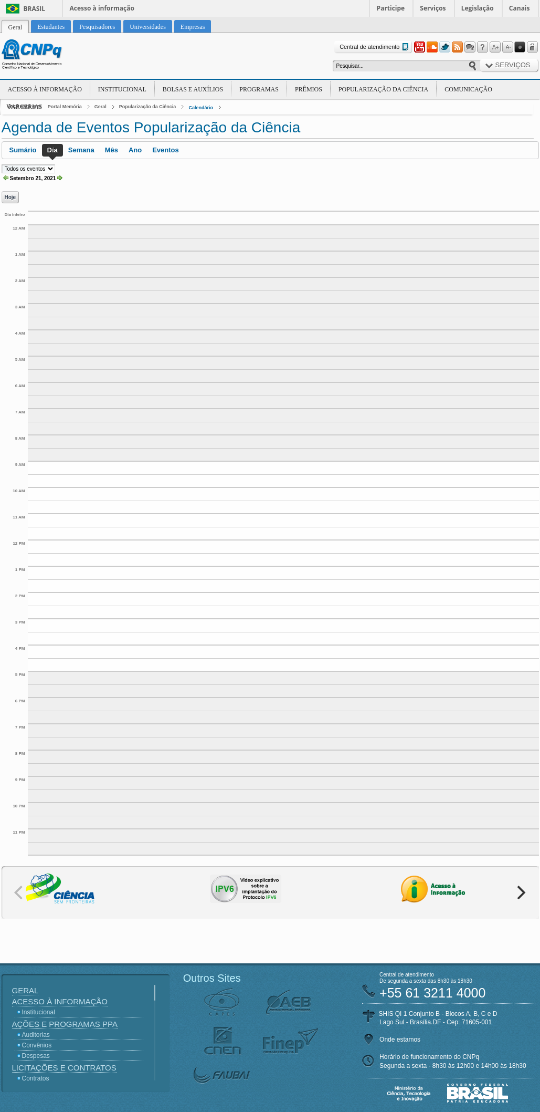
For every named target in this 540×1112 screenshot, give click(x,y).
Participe (391, 8)
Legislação (477, 8)
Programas (259, 89)
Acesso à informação (102, 8)
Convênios (37, 1045)
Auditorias (36, 1034)
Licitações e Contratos (64, 1067)
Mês (111, 150)
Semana (81, 150)
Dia (52, 150)
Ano (135, 150)
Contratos (35, 1078)
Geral (100, 106)
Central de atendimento (375, 47)
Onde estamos (399, 1039)
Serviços (433, 8)
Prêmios (308, 89)
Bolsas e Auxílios (193, 89)
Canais (519, 8)
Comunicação (468, 89)
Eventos (165, 150)
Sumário (23, 150)
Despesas (36, 1055)
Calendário (200, 107)
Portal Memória (65, 106)
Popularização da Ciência (383, 89)
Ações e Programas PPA (65, 1024)
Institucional (122, 89)
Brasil (35, 8)
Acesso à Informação (45, 89)
